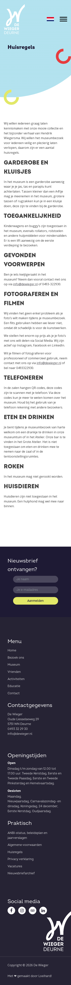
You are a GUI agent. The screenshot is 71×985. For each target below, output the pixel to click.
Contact (14, 693)
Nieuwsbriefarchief (21, 873)
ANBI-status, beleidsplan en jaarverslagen (27, 835)
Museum (14, 665)
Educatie (14, 686)
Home (12, 650)
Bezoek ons (16, 658)
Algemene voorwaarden (25, 845)
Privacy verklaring (21, 859)
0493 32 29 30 (18, 729)
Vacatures (15, 866)
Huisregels (15, 852)
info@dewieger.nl (25, 284)
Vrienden (14, 672)
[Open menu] (63, 19)
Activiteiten (16, 679)
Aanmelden (35, 601)
